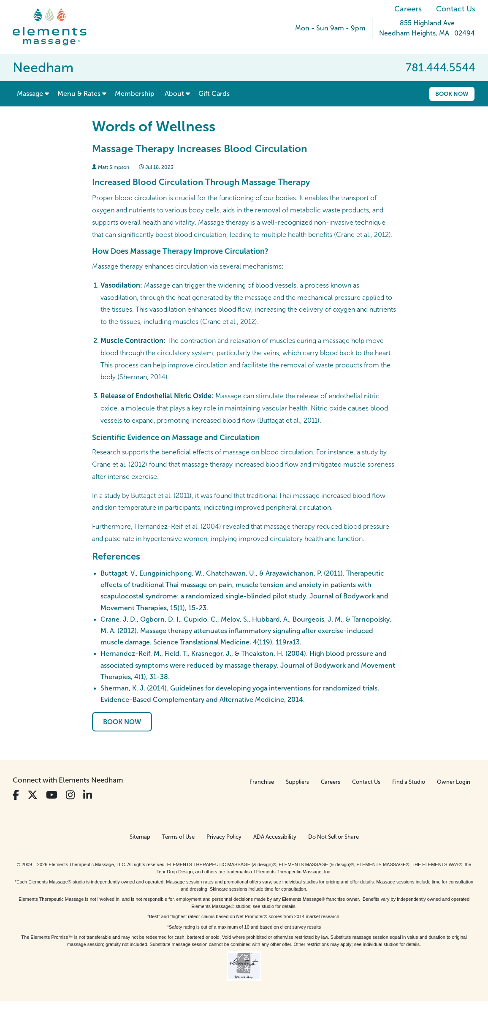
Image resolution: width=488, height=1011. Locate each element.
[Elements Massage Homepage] (56, 27)
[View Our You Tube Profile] (52, 795)
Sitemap (140, 837)
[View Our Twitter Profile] (32, 795)
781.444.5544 (440, 67)
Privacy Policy (223, 837)
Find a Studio (408, 782)
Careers (408, 9)
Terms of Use (178, 837)
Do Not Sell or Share (333, 837)
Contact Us (455, 9)
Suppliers (297, 782)
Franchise (261, 782)
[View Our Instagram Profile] (70, 795)
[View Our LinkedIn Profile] (87, 795)
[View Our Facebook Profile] (15, 795)
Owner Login (453, 782)
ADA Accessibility (274, 837)
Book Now (452, 93)
